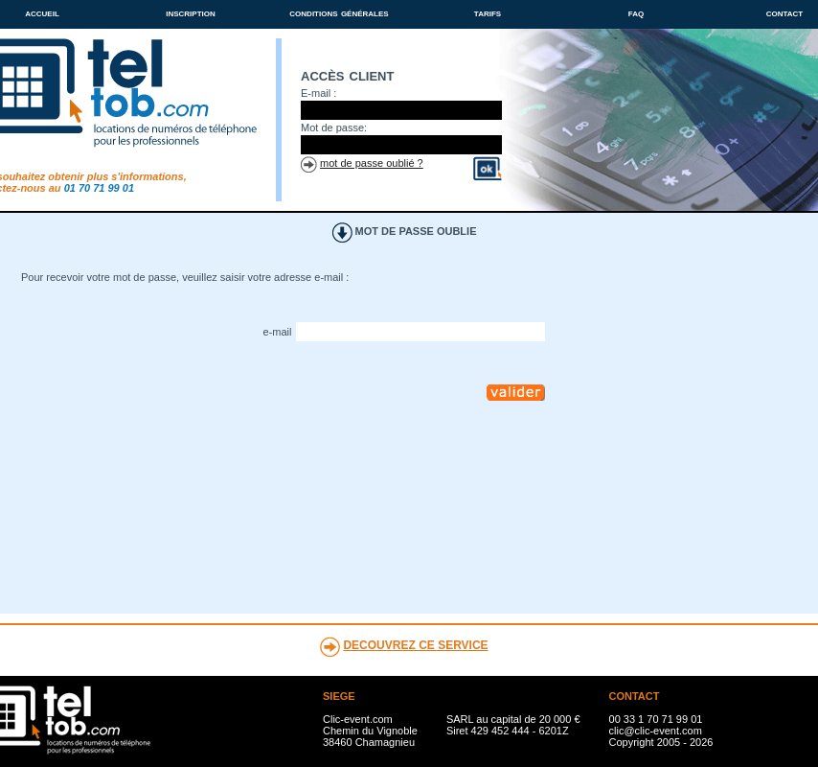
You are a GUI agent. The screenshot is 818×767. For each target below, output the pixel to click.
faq (636, 12)
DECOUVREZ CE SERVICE (415, 645)
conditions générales (338, 12)
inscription (191, 12)
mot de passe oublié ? (371, 163)
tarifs (487, 12)
